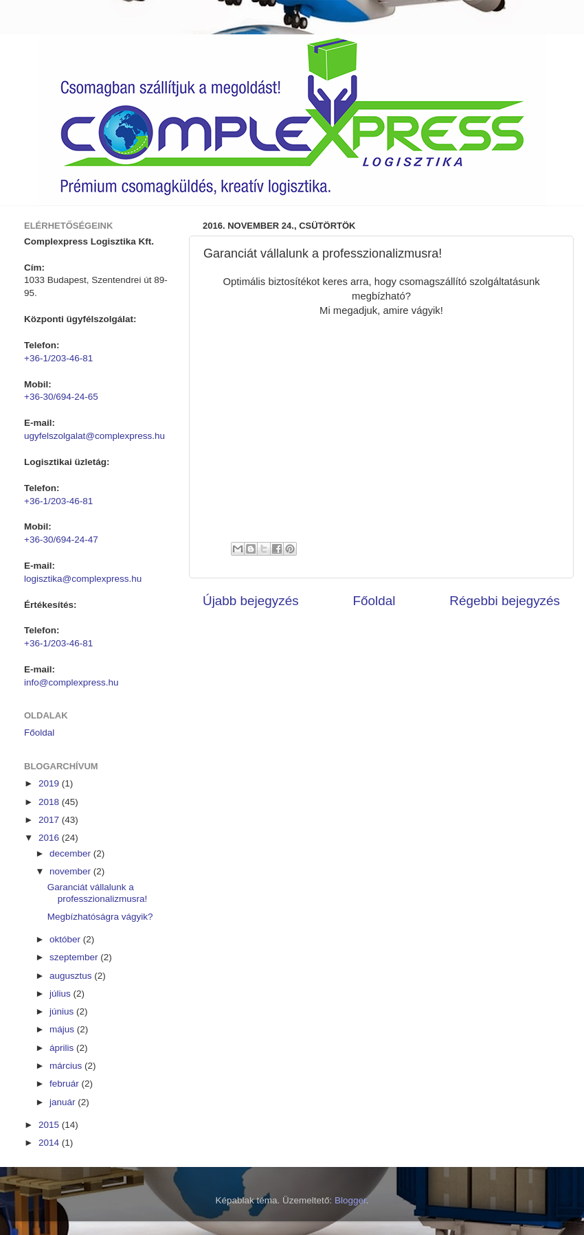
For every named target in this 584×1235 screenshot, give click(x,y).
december (71, 853)
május (63, 1029)
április (62, 1048)
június (62, 1011)
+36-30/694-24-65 (61, 397)
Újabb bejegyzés (251, 600)
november (71, 871)
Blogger (350, 1200)
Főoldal (374, 600)
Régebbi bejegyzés (504, 600)
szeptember (74, 957)
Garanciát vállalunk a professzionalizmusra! (97, 892)
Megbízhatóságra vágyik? (100, 916)
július (61, 993)
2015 (50, 1125)
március (67, 1066)
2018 (50, 802)
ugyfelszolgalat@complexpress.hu (94, 436)
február (65, 1083)
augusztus (71, 976)
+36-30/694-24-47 (61, 539)
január (63, 1102)
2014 (50, 1142)
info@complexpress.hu (71, 682)
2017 (50, 820)
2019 (50, 783)
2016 (50, 837)
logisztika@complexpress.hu (83, 579)
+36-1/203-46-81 (58, 358)
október (66, 939)
